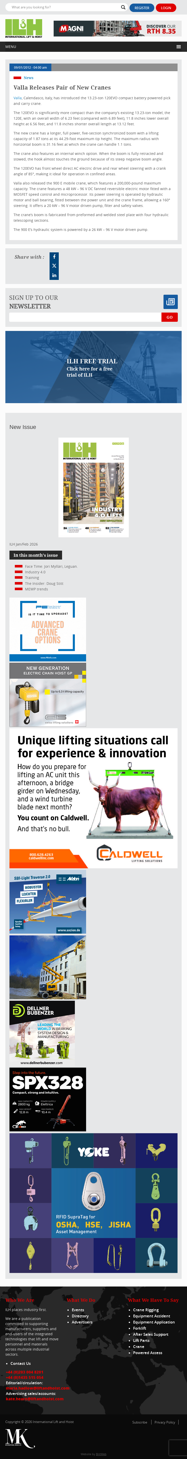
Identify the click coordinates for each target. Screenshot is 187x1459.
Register (142, 8)
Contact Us (20, 1363)
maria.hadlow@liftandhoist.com (37, 1388)
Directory (80, 1316)
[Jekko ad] (47, 1130)
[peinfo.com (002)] (47, 660)
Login (166, 8)
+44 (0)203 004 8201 (24, 1372)
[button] (89, 47)
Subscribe (139, 1422)
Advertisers (82, 1322)
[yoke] (93, 1271)
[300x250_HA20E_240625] (47, 997)
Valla (18, 97)
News (28, 77)
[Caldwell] (93, 866)
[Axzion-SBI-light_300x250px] (47, 932)
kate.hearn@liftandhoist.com (35, 1399)
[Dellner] (42, 1064)
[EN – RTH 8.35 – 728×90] (118, 28)
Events (78, 1310)
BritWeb (101, 1454)
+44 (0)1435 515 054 (24, 1377)
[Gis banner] (47, 725)
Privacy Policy (165, 1422)
